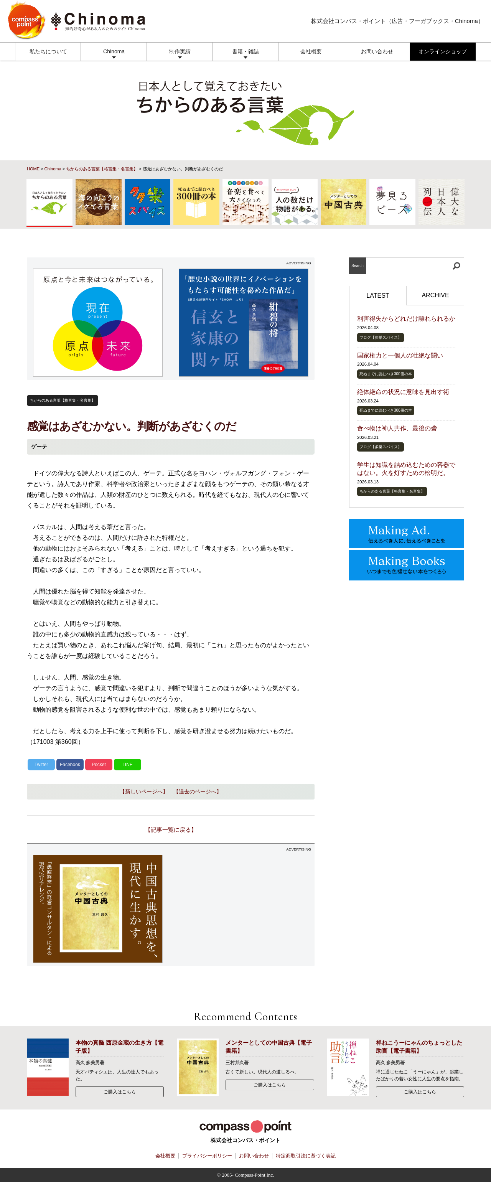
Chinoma (114, 51)
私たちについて (48, 51)
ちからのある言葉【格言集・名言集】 (102, 169)
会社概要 (311, 51)
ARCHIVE (435, 295)
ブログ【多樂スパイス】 (380, 337)
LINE (127, 764)
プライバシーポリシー (207, 1156)
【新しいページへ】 (144, 791)
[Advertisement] (243, 909)
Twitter (41, 764)
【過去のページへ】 (197, 791)
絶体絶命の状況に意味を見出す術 (403, 392)
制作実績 (180, 51)
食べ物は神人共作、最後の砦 (397, 428)
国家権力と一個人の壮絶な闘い (400, 355)
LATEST (377, 295)
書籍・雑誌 (245, 51)
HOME (33, 169)
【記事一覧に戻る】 (171, 829)
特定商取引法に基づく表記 (306, 1156)
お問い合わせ (377, 51)
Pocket (99, 764)
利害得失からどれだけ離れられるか (406, 318)
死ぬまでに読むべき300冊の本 (385, 374)
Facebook (70, 764)
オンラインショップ (443, 51)
